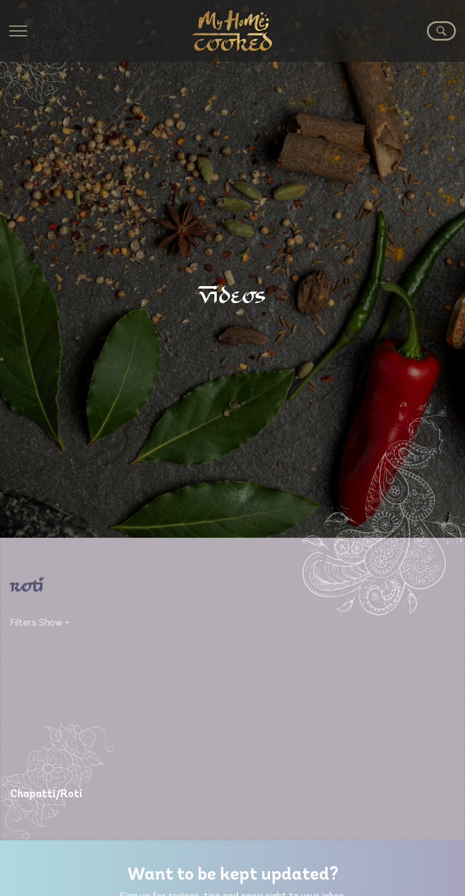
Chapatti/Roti (46, 794)
